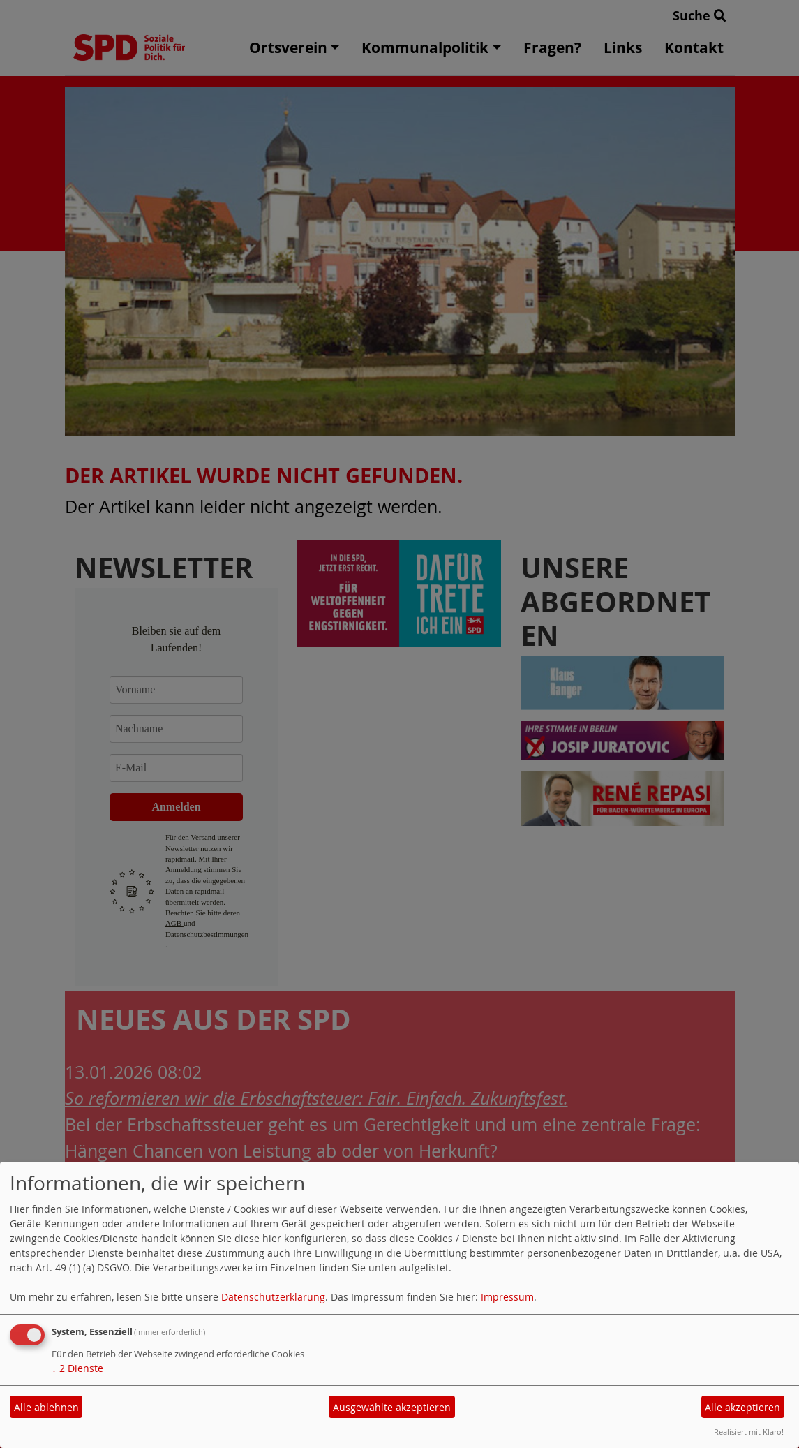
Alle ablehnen (46, 1407)
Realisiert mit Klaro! (749, 1431)
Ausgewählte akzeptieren (392, 1407)
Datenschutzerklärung (273, 1296)
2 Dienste (77, 1368)
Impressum (507, 1296)
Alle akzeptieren (742, 1407)
